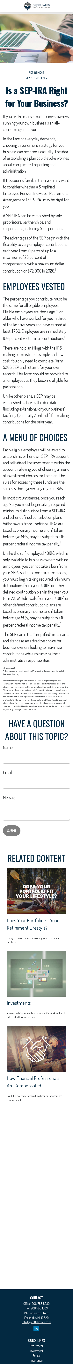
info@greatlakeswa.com (36, 1322)
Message (10, 797)
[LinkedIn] (36, 1328)
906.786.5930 (41, 1304)
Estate (36, 1356)
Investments (19, 1003)
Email (7, 772)
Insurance (36, 1360)
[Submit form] (11, 830)
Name (8, 747)
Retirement (36, 1346)
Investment (36, 1351)
